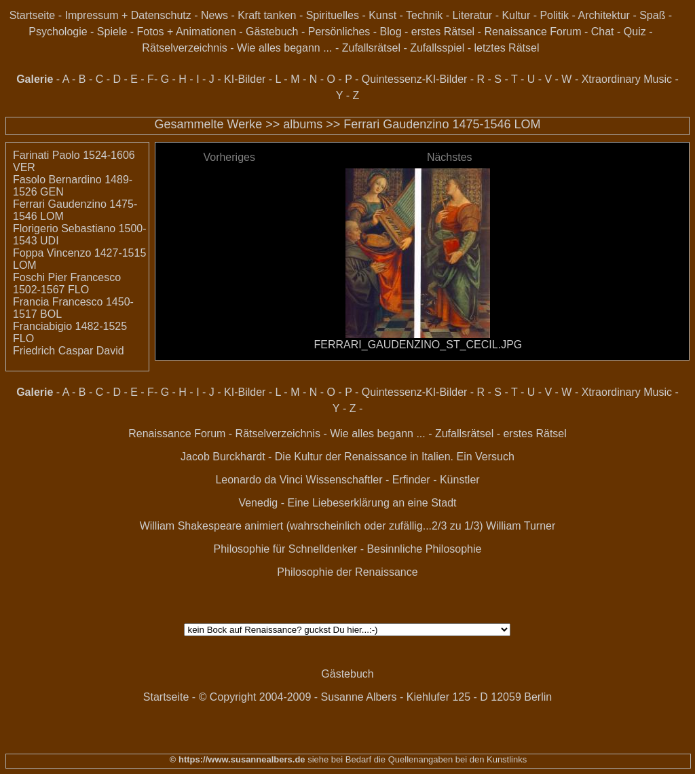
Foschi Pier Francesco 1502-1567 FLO (67, 283)
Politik (554, 15)
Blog (391, 31)
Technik (424, 15)
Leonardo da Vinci (259, 479)
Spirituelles (332, 15)
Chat (602, 31)
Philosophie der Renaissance (347, 572)
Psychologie (58, 31)
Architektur (603, 15)
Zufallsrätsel (371, 48)
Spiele (112, 31)
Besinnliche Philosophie (424, 549)
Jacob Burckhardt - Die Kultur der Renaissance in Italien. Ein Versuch (347, 456)
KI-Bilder (244, 79)
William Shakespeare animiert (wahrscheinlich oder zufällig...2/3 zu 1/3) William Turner (348, 526)
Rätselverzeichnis (184, 48)
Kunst (382, 15)
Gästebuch (272, 31)
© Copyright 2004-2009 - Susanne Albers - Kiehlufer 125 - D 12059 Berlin (375, 697)
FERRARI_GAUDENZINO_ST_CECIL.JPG (418, 344)
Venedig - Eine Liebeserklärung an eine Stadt (347, 503)
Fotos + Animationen (186, 31)
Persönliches (339, 31)
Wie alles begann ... (285, 48)
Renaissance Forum (532, 31)
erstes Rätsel (442, 31)
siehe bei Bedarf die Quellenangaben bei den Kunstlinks (416, 759)
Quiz (635, 31)
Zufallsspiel (437, 48)
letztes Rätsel (506, 48)
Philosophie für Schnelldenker (286, 549)
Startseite (33, 15)
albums (302, 124)
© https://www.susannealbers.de (237, 759)
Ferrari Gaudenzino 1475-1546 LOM (441, 124)
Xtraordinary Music (627, 79)
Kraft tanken (267, 15)
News (214, 15)
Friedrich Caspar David (68, 350)
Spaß (652, 15)
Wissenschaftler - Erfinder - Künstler (393, 479)
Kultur (516, 15)
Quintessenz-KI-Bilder (415, 79)
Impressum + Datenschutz (127, 15)
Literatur (473, 15)
